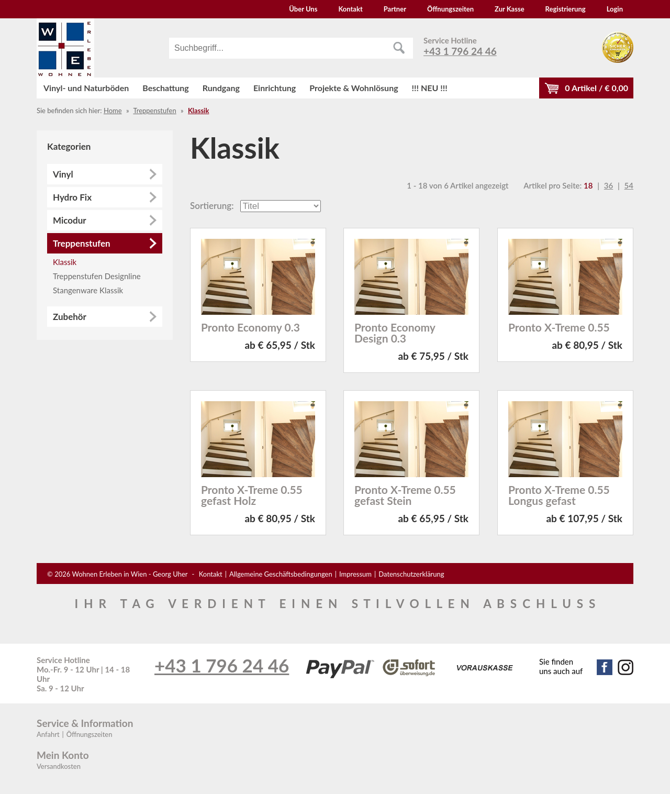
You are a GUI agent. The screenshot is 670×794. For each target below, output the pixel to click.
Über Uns (303, 9)
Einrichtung (274, 88)
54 (628, 185)
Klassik (198, 110)
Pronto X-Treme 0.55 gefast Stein (405, 495)
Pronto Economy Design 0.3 (394, 333)
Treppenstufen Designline (97, 276)
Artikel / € (596, 88)
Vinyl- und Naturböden (86, 88)
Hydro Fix (72, 197)
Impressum (355, 574)
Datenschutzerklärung (411, 574)
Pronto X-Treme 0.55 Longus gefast (559, 495)
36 (608, 185)
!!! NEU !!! (430, 88)
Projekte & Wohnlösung (353, 88)
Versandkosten (59, 766)
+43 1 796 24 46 (460, 51)
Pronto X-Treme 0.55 (559, 327)
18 (588, 185)
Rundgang (221, 88)
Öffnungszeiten (450, 9)
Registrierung (565, 9)
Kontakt (350, 9)
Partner (395, 9)
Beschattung (165, 88)
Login (615, 9)
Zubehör (69, 316)
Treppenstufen (154, 110)
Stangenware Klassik (88, 290)
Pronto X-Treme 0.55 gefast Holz (252, 495)
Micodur (69, 220)
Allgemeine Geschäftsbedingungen (280, 574)
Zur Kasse (509, 9)
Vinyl (63, 174)
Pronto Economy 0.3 (250, 327)
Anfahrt (48, 734)
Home (113, 110)
